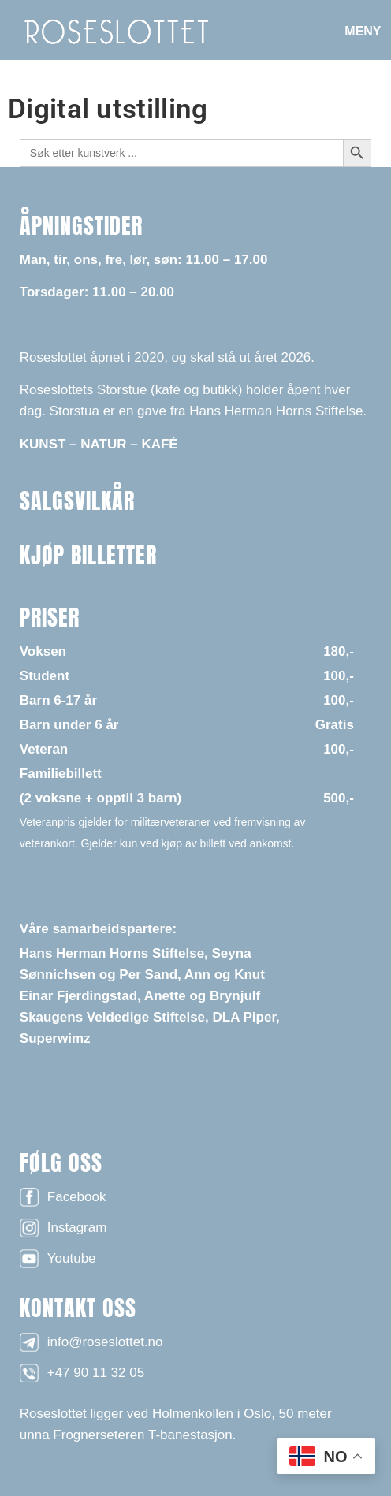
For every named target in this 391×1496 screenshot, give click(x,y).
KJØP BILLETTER (88, 554)
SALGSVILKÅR (77, 500)
